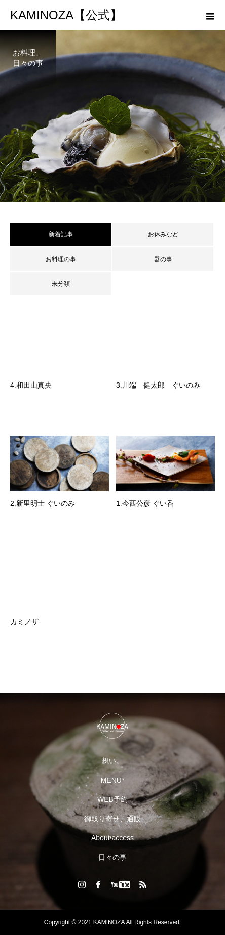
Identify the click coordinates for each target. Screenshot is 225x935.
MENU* (113, 780)
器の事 (163, 259)
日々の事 (112, 857)
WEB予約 (112, 799)
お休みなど (163, 234)
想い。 (112, 761)
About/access (112, 838)
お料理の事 (61, 259)
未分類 (61, 283)
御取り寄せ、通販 (112, 819)
